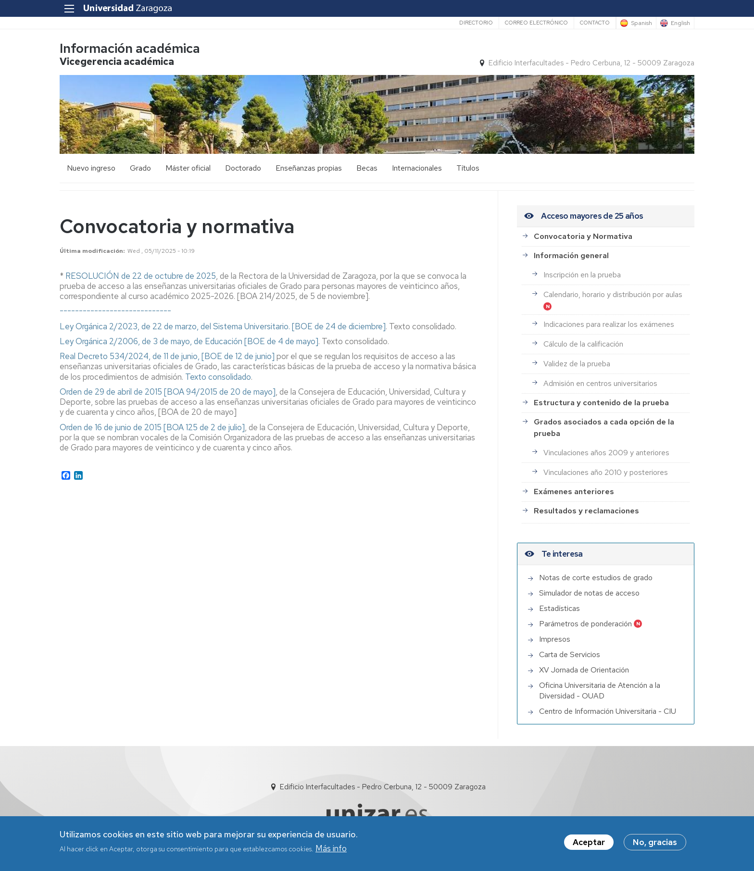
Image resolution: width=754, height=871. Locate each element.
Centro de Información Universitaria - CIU (607, 711)
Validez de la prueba (576, 364)
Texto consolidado (218, 377)
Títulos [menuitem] (467, 168)
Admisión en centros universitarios (600, 383)
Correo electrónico (536, 22)
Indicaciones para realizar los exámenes (608, 324)
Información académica (130, 48)
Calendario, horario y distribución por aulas (612, 294)
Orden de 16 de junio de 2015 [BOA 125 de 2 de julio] (152, 427)
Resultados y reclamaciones (586, 511)
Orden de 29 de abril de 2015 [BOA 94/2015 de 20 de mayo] (168, 391)
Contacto (595, 22)
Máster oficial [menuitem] (188, 168)
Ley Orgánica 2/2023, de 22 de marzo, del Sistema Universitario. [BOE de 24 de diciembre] (223, 326)
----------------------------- (115, 311)
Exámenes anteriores (574, 491)
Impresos (554, 639)
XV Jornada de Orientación (584, 670)
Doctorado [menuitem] (243, 168)
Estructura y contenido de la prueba (601, 403)
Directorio (476, 22)
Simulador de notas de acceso (589, 593)
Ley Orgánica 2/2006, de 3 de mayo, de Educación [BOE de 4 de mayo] (189, 341)
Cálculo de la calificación (583, 344)
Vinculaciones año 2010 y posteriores (605, 472)
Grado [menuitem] (140, 168)
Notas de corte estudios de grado (596, 577)
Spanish (641, 23)
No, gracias (655, 842)
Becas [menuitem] (366, 168)
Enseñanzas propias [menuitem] (309, 168)
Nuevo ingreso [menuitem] (91, 168)
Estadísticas (559, 608)
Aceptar (589, 842)
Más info (331, 848)
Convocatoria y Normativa (583, 236)
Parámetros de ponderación (585, 624)
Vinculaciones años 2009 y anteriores (606, 453)
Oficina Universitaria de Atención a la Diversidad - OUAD (599, 690)
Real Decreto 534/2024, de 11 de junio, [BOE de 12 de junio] (168, 356)
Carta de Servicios (569, 654)
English (680, 23)
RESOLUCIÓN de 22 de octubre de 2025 (140, 276)
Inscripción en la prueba (582, 275)
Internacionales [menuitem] (417, 168)
